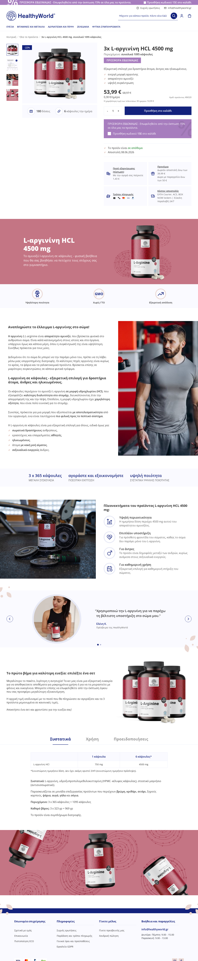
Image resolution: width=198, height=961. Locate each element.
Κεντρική (11, 36)
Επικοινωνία (21, 935)
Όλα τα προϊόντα (29, 36)
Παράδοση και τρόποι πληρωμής (74, 935)
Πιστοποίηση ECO (24, 941)
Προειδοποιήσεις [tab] (131, 739)
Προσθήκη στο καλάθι (158, 111)
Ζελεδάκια (83, 26)
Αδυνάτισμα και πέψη (61, 26)
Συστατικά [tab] (60, 739)
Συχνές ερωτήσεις (148, 7)
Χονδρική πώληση (109, 935)
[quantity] (113, 111)
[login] (182, 16)
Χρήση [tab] (92, 739)
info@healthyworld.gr (177, 7)
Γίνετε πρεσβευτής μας (111, 930)
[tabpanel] (99, 781)
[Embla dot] (98, 645)
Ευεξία (10, 26)
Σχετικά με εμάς (23, 930)
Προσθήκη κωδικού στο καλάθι (169, 2)
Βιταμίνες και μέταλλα (31, 26)
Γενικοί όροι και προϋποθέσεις (73, 941)
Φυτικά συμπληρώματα (106, 26)
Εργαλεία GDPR (65, 946)
